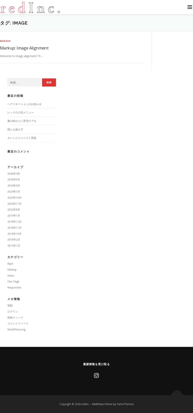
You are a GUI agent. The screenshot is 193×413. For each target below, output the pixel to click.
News (10, 275)
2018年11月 (14, 227)
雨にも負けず (15, 129)
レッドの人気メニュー (20, 112)
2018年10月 (14, 233)
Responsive (14, 287)
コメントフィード (17, 323)
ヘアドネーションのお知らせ (24, 104)
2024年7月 (13, 191)
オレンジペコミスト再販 (21, 138)
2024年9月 (13, 185)
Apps (10, 263)
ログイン (12, 311)
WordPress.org (16, 329)
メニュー (189, 7)
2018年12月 (14, 221)
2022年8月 (13, 209)
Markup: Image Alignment (24, 48)
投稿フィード (15, 317)
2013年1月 (13, 245)
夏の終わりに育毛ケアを (21, 121)
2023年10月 (14, 197)
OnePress (98, 404)
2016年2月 (13, 239)
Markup (5, 40)
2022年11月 (14, 203)
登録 (10, 305)
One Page (13, 281)
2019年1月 (13, 215)
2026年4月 (13, 173)
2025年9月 (13, 179)
